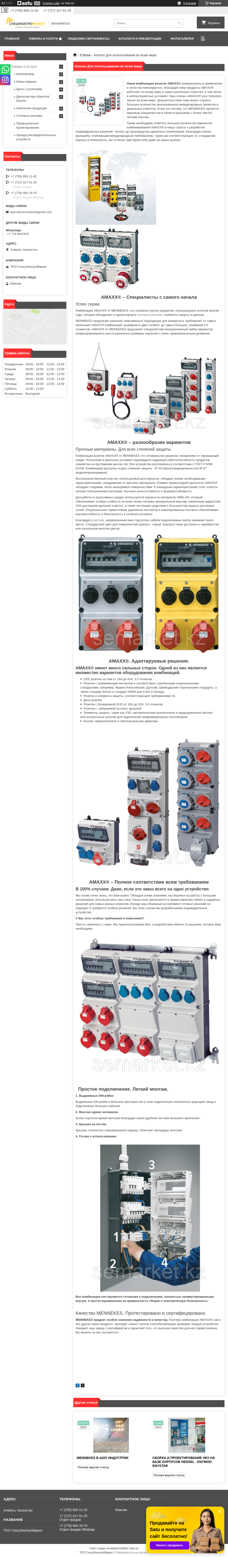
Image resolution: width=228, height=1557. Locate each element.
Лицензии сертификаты (88, 38)
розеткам (97, 520)
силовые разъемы (149, 314)
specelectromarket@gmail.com (31, 212)
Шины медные (26, 81)
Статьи (85, 55)
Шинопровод (25, 74)
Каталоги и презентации (140, 38)
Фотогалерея (182, 38)
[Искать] (180, 23)
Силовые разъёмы (29, 115)
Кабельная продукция (31, 108)
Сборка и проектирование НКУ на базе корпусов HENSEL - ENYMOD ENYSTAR (183, 1462)
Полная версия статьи (93, 1467)
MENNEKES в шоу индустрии (102, 1458)
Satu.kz (133, 1548)
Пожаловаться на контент (131, 1552)
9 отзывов (189, 3)
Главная (12, 38)
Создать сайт (51, 3)
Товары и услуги (43, 38)
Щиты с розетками (29, 89)
